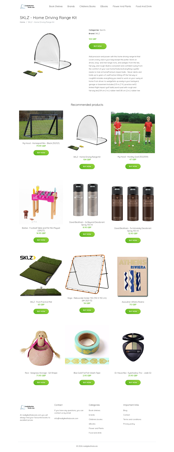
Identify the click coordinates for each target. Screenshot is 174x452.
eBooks (104, 7)
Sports (102, 32)
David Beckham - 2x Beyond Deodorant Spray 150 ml (87, 225)
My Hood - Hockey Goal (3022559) (133, 158)
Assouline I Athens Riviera (133, 303)
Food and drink (144, 7)
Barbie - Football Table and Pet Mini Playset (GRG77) (41, 230)
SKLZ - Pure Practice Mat (41, 303)
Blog (125, 412)
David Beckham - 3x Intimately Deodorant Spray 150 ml (132, 231)
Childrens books (88, 7)
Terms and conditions (132, 421)
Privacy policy (129, 425)
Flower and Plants (122, 7)
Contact (126, 416)
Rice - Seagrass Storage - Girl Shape (41, 374)
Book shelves (56, 7)
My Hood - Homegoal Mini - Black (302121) (41, 145)
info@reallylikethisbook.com (66, 420)
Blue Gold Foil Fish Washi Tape (87, 374)
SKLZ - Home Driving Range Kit (87, 158)
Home (22, 24)
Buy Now (98, 48)
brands (71, 7)
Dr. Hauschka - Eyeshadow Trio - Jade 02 (133, 374)
